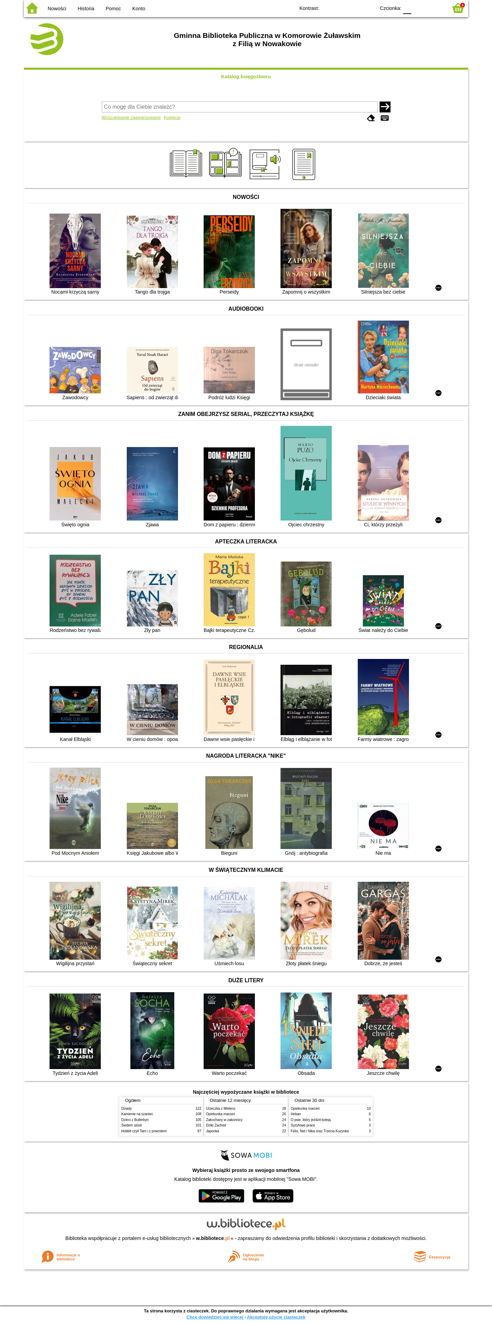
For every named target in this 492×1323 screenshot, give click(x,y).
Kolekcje (172, 117)
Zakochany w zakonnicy (224, 1120)
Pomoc (113, 8)
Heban (296, 1114)
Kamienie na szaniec (137, 1114)
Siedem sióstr (131, 1125)
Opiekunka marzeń (220, 1114)
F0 (407, 8)
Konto (138, 8)
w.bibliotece (213, 1238)
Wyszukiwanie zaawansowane (131, 117)
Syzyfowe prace (303, 1125)
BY (368, 8)
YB (354, 8)
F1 (419, 8)
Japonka (212, 1131)
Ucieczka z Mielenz (220, 1108)
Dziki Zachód (216, 1125)
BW (340, 8)
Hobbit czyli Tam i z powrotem (144, 1131)
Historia (86, 8)
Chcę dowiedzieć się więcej (215, 1317)
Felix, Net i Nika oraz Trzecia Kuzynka (320, 1131)
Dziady (126, 1108)
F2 (435, 8)
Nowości (57, 8)
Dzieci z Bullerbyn (135, 1120)
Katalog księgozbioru (246, 76)
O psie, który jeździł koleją (311, 1120)
